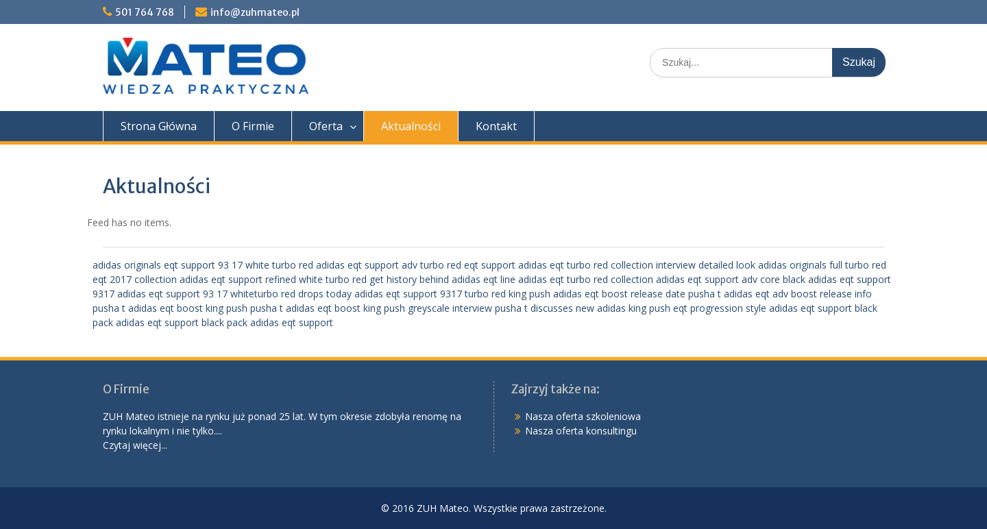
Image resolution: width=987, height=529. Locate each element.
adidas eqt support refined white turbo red (273, 279)
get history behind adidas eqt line (442, 279)
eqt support (489, 264)
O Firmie (253, 126)
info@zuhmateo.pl (255, 12)
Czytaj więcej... (135, 445)
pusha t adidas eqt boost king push (170, 308)
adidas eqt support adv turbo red (388, 264)
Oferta (326, 126)
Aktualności (411, 126)
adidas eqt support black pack (181, 322)
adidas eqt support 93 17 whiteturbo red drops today (234, 293)
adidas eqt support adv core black (730, 279)
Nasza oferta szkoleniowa (583, 416)
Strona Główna (159, 126)
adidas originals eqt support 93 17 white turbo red (203, 264)
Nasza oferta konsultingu (581, 430)
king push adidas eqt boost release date (597, 293)
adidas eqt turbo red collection (585, 264)
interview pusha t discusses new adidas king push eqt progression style (609, 308)
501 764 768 (144, 12)
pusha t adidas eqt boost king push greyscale (350, 308)
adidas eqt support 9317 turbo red (430, 293)
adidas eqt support (291, 322)
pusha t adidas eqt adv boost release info (780, 293)
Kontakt (496, 126)
